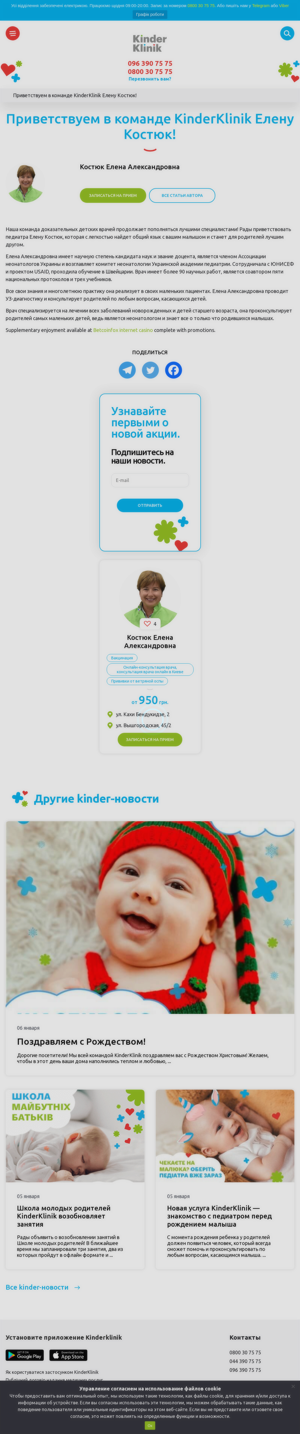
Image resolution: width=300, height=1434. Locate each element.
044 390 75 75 (245, 1361)
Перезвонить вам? (150, 79)
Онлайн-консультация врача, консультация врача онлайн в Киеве (150, 669)
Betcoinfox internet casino (123, 330)
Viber (284, 5)
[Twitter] (150, 370)
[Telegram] (127, 370)
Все (37, 1287)
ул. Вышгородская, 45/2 (143, 725)
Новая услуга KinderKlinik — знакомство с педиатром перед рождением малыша (219, 1216)
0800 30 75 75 (201, 5)
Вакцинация (122, 658)
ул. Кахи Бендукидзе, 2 (143, 714)
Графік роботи (150, 14)
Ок (150, 1426)
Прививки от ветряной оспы (137, 681)
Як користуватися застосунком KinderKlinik (52, 1372)
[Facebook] (173, 370)
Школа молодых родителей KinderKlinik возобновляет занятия (64, 1216)
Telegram (261, 5)
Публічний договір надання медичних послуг (54, 1380)
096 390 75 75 (150, 63)
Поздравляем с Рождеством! (81, 1041)
